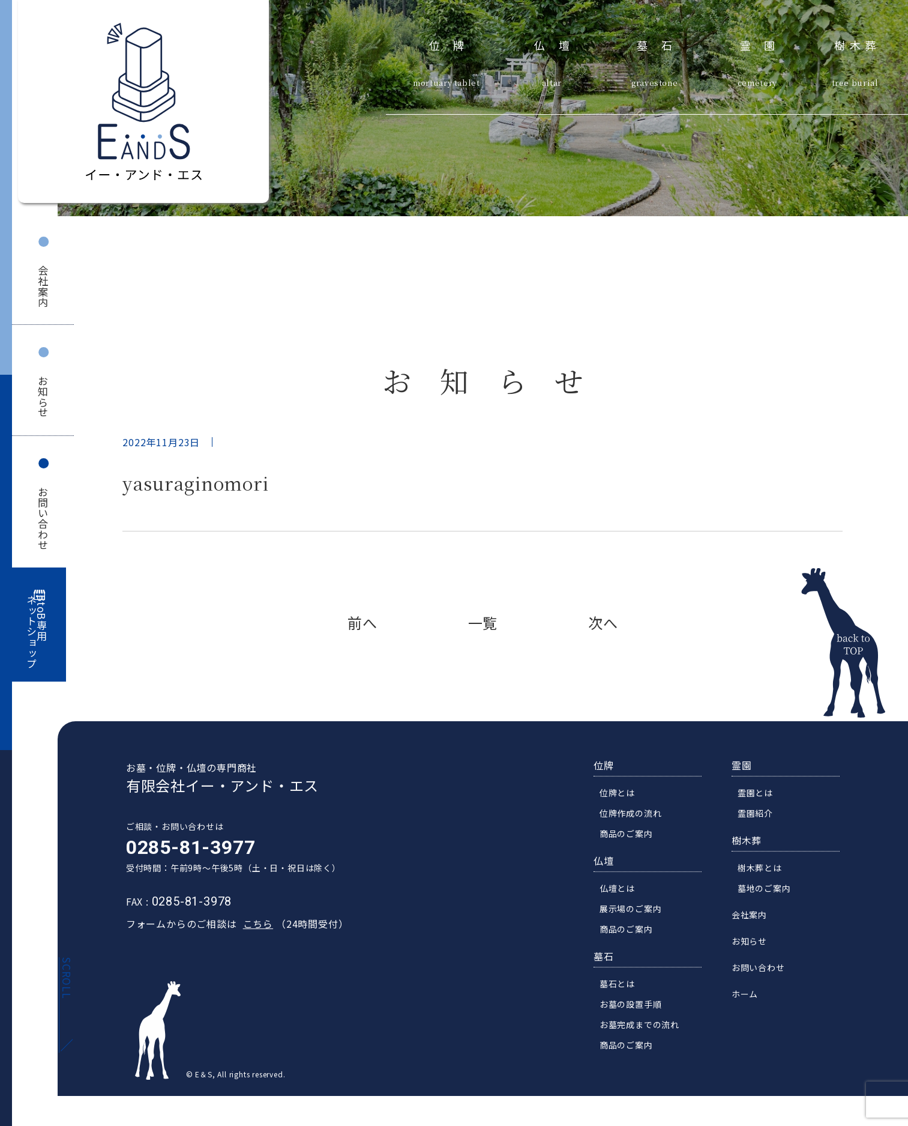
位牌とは (620, 795)
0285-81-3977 (187, 849)
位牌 (453, 44)
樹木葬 (857, 44)
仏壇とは (620, 891)
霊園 (764, 44)
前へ (362, 622)
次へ (603, 622)
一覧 (483, 622)
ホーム (748, 996)
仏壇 (558, 44)
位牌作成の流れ (634, 816)
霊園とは (758, 795)
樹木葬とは (763, 870)
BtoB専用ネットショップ (36, 632)
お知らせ (42, 396)
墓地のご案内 (767, 891)
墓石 (661, 44)
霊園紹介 (758, 816)
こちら (254, 926)
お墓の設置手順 (634, 1006)
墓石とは (620, 986)
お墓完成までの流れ (642, 1027)
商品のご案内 (629, 836)
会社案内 (42, 286)
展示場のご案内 (634, 911)
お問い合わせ (42, 518)
